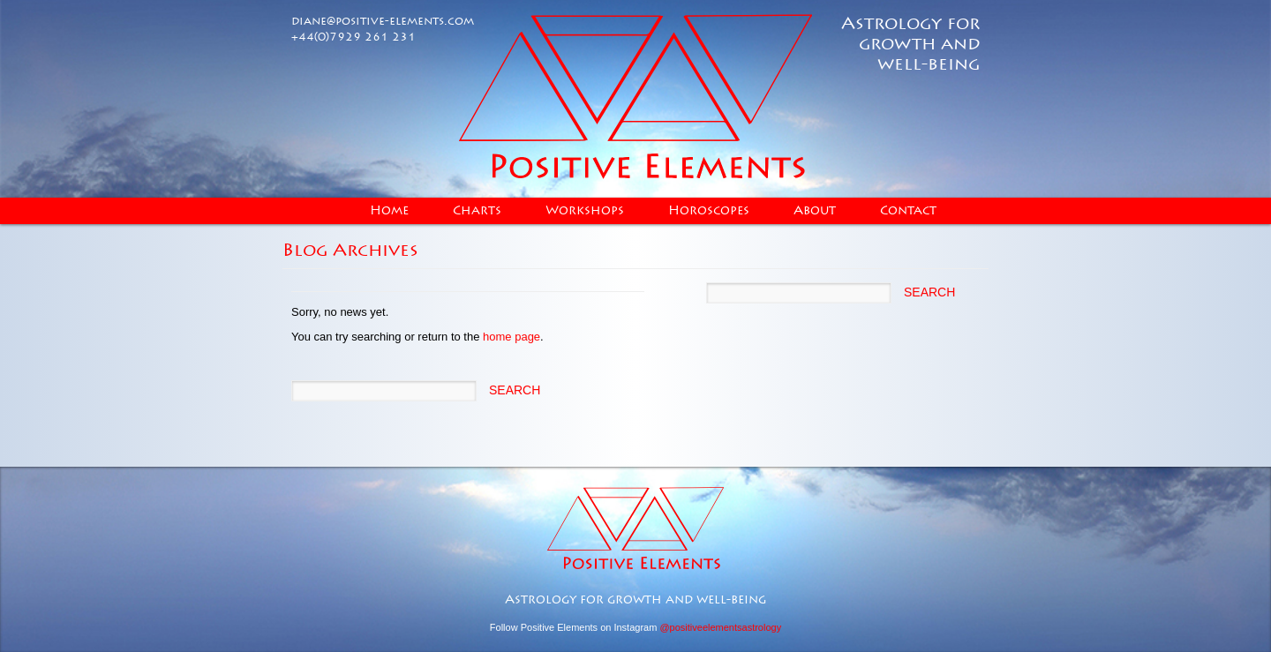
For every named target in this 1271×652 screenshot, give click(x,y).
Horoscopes (708, 211)
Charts (477, 211)
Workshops (584, 211)
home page (511, 336)
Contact (908, 211)
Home (389, 211)
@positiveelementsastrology (720, 627)
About (814, 211)
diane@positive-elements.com (382, 21)
